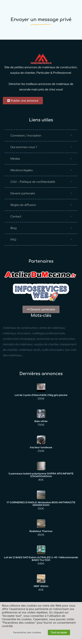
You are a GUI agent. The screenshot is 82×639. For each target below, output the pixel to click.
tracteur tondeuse (41, 447)
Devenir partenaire (22, 193)
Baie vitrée (40, 421)
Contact (15, 216)
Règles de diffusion (23, 205)
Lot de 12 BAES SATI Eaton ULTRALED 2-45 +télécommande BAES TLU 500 (41, 558)
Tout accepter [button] (59, 632)
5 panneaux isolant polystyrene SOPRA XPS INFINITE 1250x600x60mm (41, 474)
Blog (13, 228)
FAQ (13, 240)
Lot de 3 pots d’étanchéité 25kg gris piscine (41, 395)
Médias (15, 159)
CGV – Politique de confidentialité (32, 182)
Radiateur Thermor (41, 531)
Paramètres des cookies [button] (27, 632)
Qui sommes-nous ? (23, 147)
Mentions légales (21, 170)
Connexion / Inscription (25, 135)
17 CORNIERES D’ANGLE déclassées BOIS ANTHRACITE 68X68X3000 (41, 503)
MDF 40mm (41, 586)
